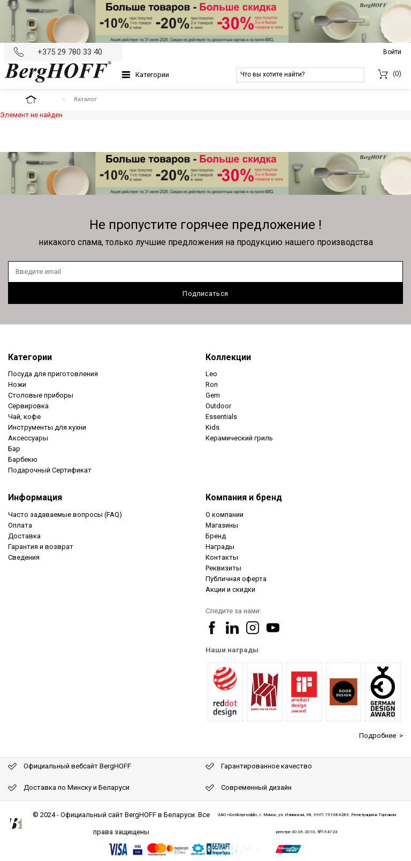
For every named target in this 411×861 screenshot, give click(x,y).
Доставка (24, 536)
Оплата (20, 525)
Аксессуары (28, 438)
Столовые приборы (40, 395)
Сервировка (28, 406)
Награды (220, 547)
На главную (40, 99)
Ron (212, 384)
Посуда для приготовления (53, 374)
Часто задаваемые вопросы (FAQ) (65, 514)
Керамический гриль (239, 438)
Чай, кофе (24, 417)
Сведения (24, 557)
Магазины (222, 525)
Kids (212, 427)
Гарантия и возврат (40, 547)
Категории (152, 75)
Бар (14, 449)
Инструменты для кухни (47, 427)
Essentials (221, 417)
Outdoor (218, 406)
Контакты (222, 557)
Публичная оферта (236, 579)
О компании (224, 514)
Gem (213, 395)
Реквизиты (223, 568)
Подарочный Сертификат (50, 470)
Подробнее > (381, 736)
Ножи (17, 384)
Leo (211, 374)
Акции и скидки (230, 589)
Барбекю (22, 459)
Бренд (216, 536)
